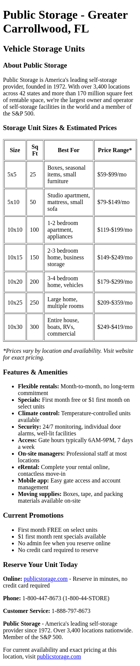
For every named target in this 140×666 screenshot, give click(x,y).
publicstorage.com (46, 579)
